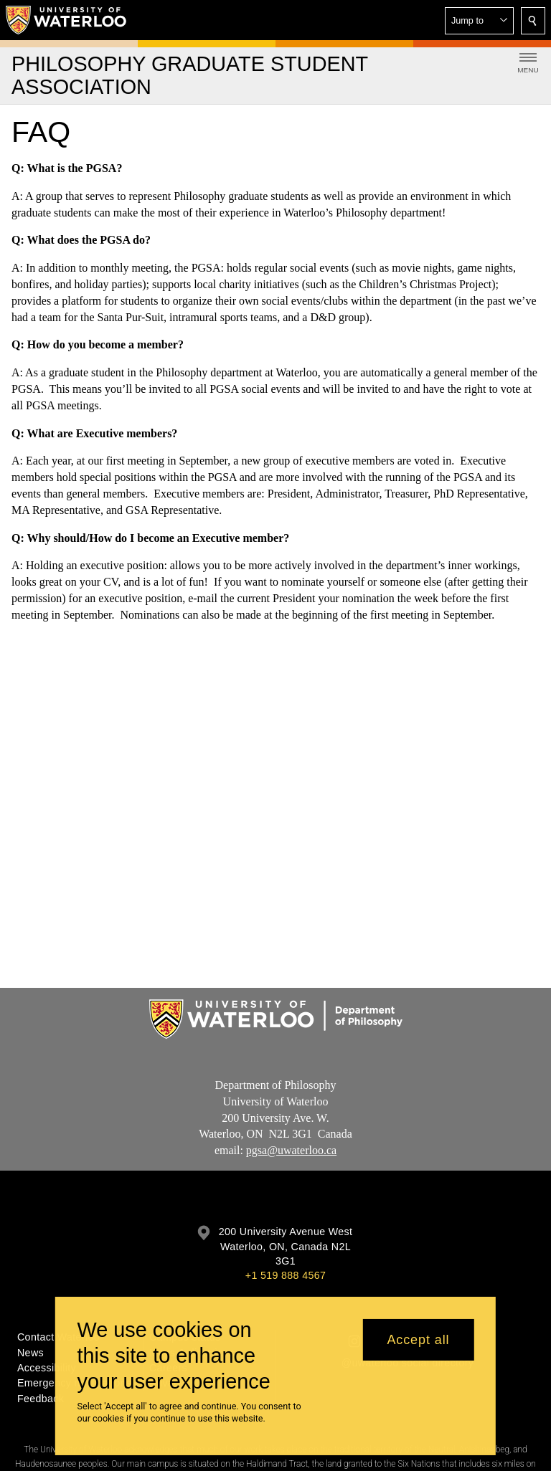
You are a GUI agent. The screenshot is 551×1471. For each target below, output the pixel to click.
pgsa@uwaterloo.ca (291, 1151)
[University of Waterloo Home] (67, 20)
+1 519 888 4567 (285, 1275)
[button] (479, 21)
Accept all (418, 1340)
